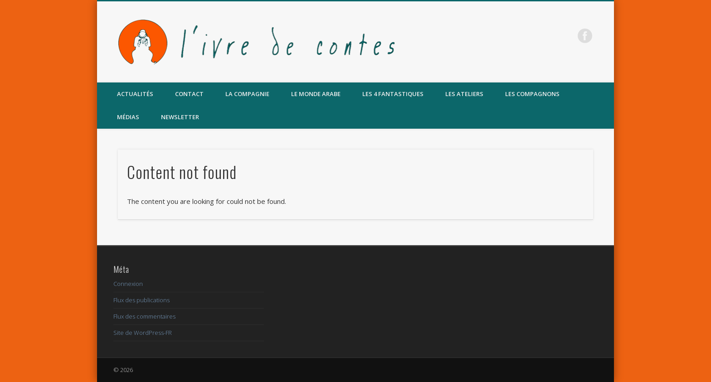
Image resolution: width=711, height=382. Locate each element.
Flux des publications (141, 300)
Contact (189, 94)
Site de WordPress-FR (142, 333)
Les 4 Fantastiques (393, 94)
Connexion (128, 284)
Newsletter (180, 117)
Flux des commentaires (144, 316)
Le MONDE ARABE (316, 94)
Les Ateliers (464, 94)
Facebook (585, 36)
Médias (128, 117)
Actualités (135, 94)
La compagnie (247, 94)
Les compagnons (532, 94)
